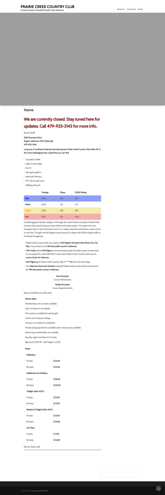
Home (140, 9)
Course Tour (131, 9)
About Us (120, 9)
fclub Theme (26, 491)
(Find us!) (49, 141)
